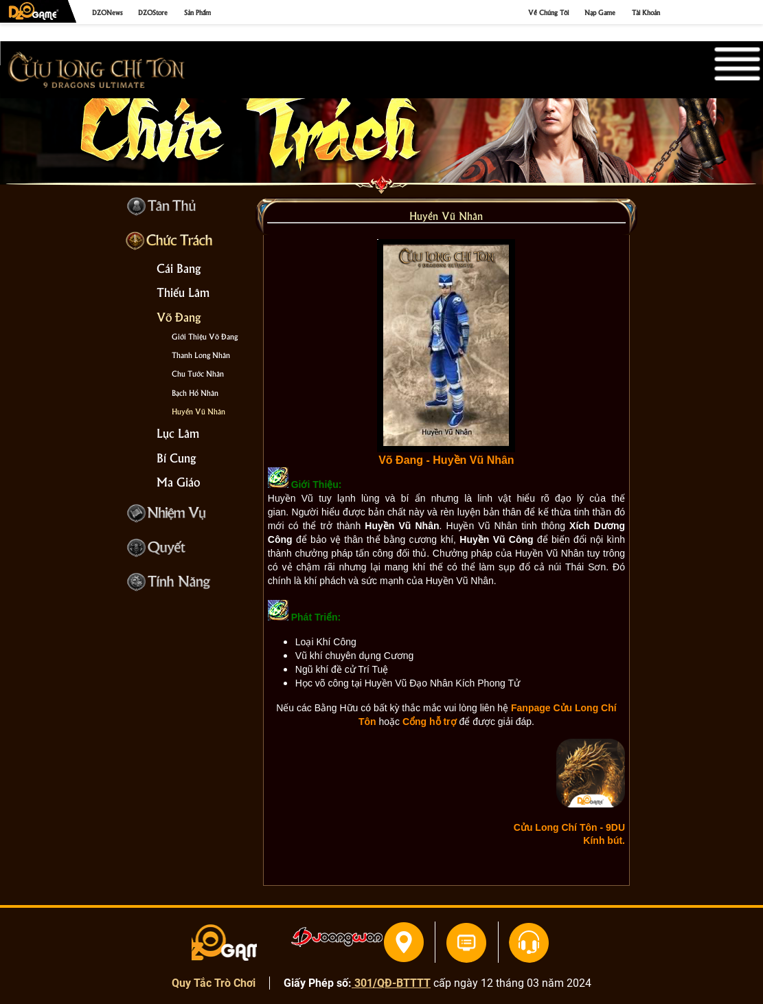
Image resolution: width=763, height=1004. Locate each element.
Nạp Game (599, 12)
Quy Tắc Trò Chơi (213, 983)
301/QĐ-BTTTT (391, 983)
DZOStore (153, 12)
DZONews (107, 12)
